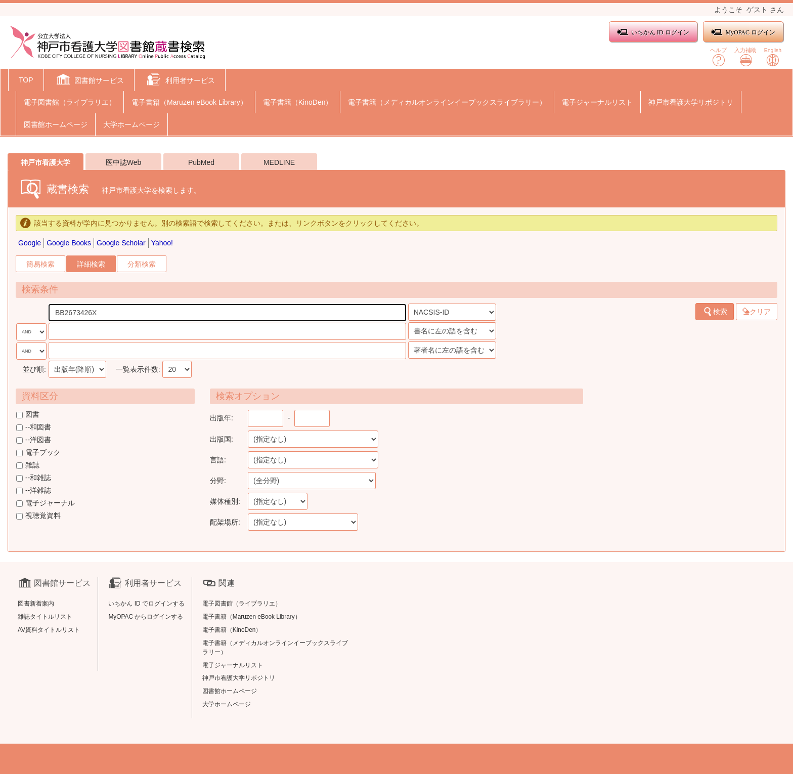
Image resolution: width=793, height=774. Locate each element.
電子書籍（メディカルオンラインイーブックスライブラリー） (447, 102)
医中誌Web (124, 162)
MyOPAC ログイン (743, 32)
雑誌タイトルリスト (45, 616)
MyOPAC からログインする (145, 616)
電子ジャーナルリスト (597, 102)
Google (29, 243)
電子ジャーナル (45, 503)
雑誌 (27, 465)
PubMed (201, 162)
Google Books (69, 243)
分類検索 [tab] (141, 264)
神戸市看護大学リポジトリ (690, 102)
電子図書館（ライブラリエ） (70, 102)
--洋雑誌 (33, 490)
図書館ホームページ (55, 124)
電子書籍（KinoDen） (298, 102)
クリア (756, 312)
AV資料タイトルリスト (49, 629)
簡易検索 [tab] (40, 264)
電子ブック (38, 452)
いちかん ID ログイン (653, 32)
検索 (715, 311)
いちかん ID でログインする (146, 603)
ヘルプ (718, 57)
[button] (89, 81)
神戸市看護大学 (45, 162)
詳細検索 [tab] (91, 264)
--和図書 (33, 427)
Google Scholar (121, 243)
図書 (27, 414)
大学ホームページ (131, 124)
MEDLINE (279, 162)
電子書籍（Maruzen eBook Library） (189, 102)
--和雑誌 (33, 478)
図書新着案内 (36, 603)
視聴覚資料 (38, 515)
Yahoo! (162, 243)
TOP (26, 80)
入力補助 (745, 57)
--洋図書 (33, 440)
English (772, 57)
